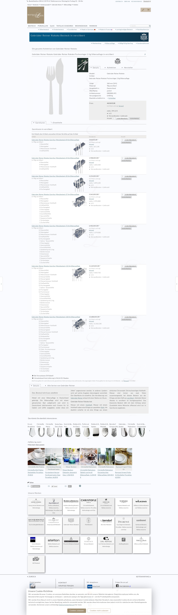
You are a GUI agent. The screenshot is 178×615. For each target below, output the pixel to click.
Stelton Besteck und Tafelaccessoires (53, 542)
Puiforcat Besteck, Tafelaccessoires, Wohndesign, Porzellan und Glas (54, 506)
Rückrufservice (136, 1)
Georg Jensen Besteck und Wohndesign (36, 504)
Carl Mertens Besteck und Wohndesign (106, 542)
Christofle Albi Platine (36, 458)
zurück (32, 577)
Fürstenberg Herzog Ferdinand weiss (53, 459)
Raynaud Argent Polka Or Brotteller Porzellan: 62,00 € (123, 475)
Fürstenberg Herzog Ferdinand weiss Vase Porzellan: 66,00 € (52, 475)
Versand (121, 106)
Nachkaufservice (143, 29)
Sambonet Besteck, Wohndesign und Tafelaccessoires (141, 524)
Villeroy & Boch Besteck (141, 541)
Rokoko (75, 5)
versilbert (130, 398)
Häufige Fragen (66, 586)
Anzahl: (109, 118)
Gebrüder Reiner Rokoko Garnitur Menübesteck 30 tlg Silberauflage (59, 176)
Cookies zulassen (77, 611)
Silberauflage (68, 5)
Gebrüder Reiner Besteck (71, 521)
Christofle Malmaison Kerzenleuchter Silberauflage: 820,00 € (106, 472)
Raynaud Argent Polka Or (123, 459)
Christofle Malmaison (88, 458)
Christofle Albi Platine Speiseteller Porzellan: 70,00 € (35, 472)
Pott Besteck (88, 521)
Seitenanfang (142, 577)
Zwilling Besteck (123, 541)
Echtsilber (112, 98)
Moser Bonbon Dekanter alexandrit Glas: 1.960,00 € (70, 472)
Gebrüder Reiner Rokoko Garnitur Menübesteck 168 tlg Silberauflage (59, 317)
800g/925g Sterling (126, 43)
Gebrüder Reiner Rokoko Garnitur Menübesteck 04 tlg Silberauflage (59, 140)
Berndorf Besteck (106, 521)
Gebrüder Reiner (57, 5)
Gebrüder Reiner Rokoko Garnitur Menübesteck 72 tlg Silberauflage (59, 226)
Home (29, 5)
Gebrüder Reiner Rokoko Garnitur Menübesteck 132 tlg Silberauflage (59, 266)
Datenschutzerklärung (66, 605)
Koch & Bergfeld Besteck (36, 521)
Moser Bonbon (71, 458)
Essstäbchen (72, 29)
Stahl (102, 407)
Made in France (105, 29)
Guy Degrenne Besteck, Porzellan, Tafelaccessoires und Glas (124, 524)
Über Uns (127, 1)
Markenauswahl (45, 5)
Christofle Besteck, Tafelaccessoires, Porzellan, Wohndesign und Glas (89, 505)
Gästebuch (119, 1)
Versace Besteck (88, 541)
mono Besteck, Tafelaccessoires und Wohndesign (36, 543)
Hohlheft (89, 405)
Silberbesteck (44, 29)
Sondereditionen (143, 43)
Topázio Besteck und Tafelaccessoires (123, 504)
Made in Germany (87, 29)
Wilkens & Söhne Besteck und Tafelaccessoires (141, 504)
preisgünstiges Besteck (125, 29)
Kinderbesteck (58, 29)
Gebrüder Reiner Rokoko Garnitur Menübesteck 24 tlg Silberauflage (59, 158)
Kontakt (62, 583)
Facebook (124, 586)
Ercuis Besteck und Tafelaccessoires (106, 504)
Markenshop (96, 43)
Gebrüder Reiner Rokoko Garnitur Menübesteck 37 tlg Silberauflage (59, 194)
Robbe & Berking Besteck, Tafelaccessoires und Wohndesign (71, 505)
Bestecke (35, 5)
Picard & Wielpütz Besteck (71, 541)
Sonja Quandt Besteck (53, 521)
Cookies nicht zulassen (99, 611)
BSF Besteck (36, 560)
